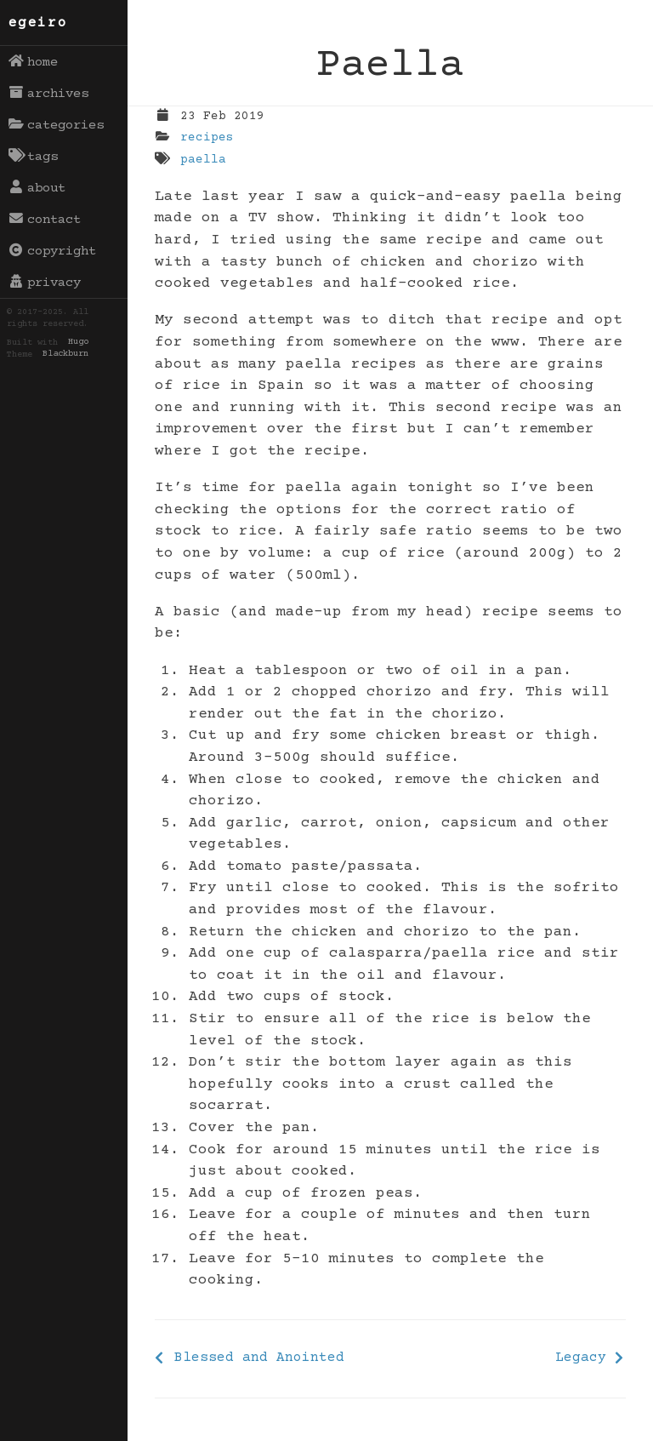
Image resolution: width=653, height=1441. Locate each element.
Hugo (78, 343)
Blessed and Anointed (259, 1357)
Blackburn (65, 355)
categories (57, 125)
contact (45, 219)
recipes (207, 138)
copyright (53, 251)
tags (34, 156)
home (34, 62)
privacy (45, 282)
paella (203, 160)
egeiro (38, 23)
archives (49, 93)
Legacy (580, 1357)
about (37, 188)
